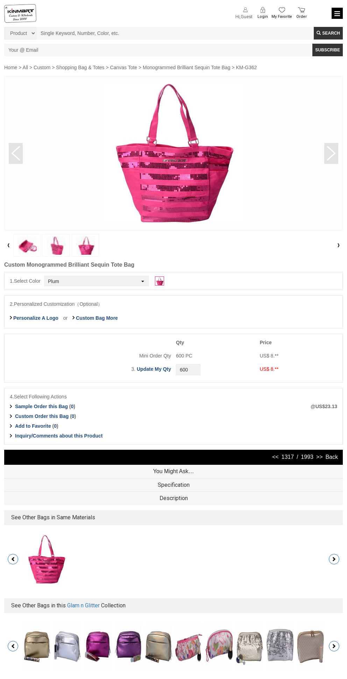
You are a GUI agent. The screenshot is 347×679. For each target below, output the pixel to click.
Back (331, 457)
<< (275, 457)
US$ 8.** (269, 369)
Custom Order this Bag (42, 416)
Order (301, 16)
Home (10, 67)
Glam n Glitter (83, 605)
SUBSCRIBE (327, 50)
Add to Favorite (33, 426)
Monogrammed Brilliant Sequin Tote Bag (186, 67)
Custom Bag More (97, 318)
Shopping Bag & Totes (80, 67)
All (25, 67)
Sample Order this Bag (42, 406)
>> (319, 457)
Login (262, 16)
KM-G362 (246, 67)
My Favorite (281, 16)
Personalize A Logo (35, 318)
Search (328, 33)
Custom (42, 67)
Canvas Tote (123, 67)
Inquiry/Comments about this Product (58, 436)
